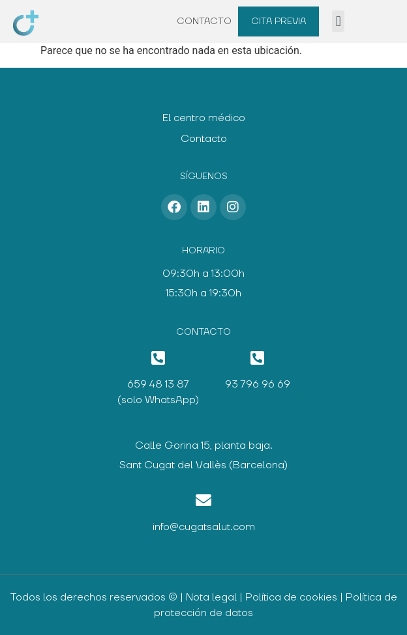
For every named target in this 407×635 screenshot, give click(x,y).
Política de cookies (291, 597)
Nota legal (211, 597)
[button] (338, 21)
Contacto (204, 21)
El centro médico (203, 117)
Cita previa (278, 21)
